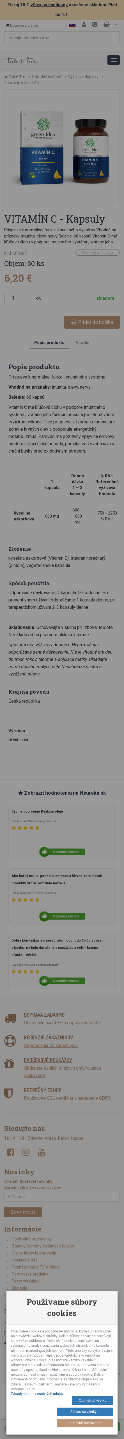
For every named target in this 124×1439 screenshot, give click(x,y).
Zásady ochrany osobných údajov (37, 1394)
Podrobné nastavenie (84, 1423)
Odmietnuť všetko (92, 1401)
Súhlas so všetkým (85, 1412)
